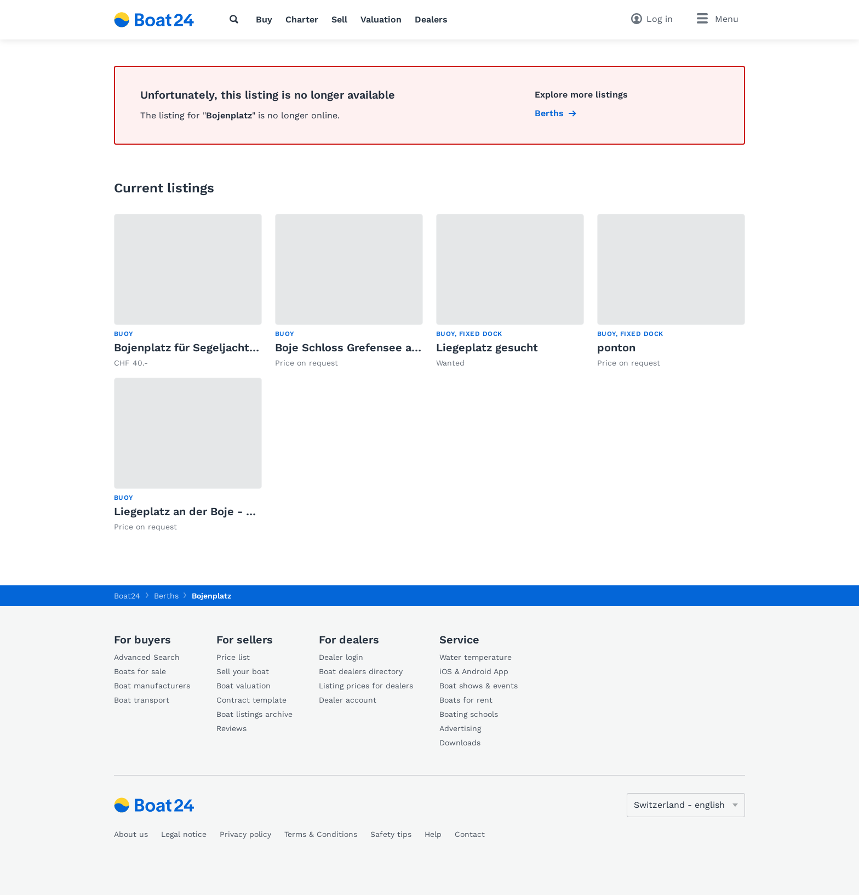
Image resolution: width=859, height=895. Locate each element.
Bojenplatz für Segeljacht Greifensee (212, 347)
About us (131, 834)
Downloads (459, 742)
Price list (233, 657)
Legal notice (184, 834)
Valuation (381, 19)
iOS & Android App (473, 671)
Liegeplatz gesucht (487, 347)
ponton (616, 347)
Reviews (231, 728)
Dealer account (347, 700)
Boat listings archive (254, 714)
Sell (339, 19)
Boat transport (141, 700)
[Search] (236, 19)
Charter (301, 19)
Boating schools (468, 714)
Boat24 (127, 595)
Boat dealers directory (361, 671)
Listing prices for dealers (366, 685)
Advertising (460, 728)
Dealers (431, 19)
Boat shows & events (478, 685)
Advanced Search (147, 657)
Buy (264, 19)
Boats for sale (140, 671)
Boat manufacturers (152, 685)
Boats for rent (466, 700)
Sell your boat (242, 671)
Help (433, 834)
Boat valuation (243, 685)
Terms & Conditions (320, 834)
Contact (470, 834)
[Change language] (686, 805)
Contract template (251, 700)
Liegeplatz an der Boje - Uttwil (196, 511)
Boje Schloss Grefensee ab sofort (365, 347)
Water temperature (475, 657)
